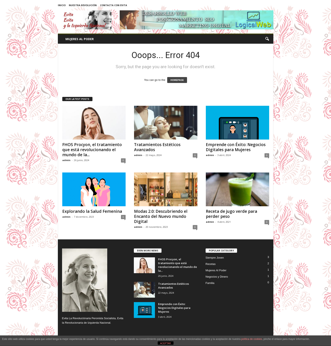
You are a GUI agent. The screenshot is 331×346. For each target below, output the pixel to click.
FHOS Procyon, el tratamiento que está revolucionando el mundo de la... (92, 149)
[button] (267, 39)
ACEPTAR (165, 343)
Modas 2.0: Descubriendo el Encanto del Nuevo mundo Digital (160, 216)
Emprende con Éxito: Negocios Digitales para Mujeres (236, 147)
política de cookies (251, 339)
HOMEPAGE (177, 80)
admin (66, 160)
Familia (210, 283)
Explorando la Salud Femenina (92, 211)
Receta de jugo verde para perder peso (231, 214)
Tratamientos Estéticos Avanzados (157, 147)
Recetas (211, 264)
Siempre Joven (215, 257)
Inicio (62, 5)
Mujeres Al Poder (79, 39)
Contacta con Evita (113, 5)
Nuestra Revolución (83, 5)
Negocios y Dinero (217, 276)
